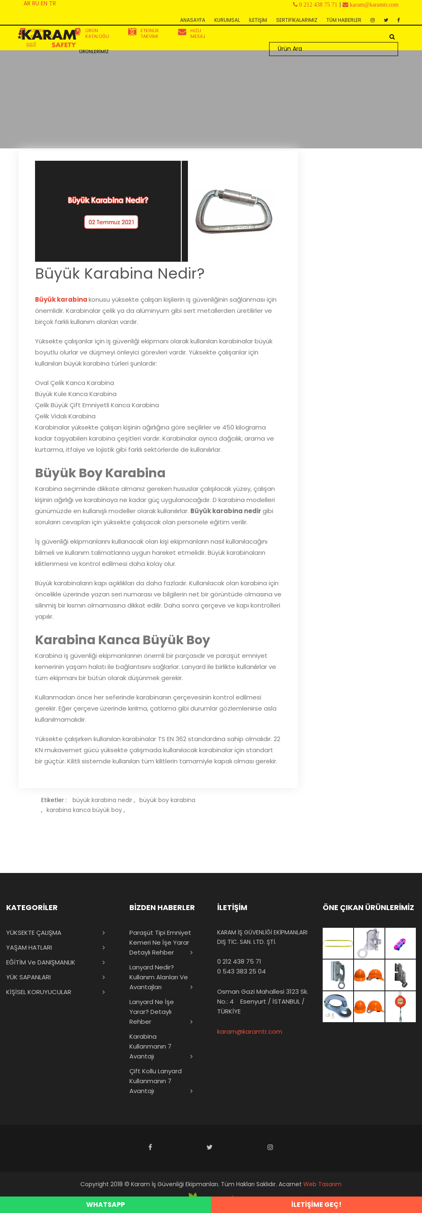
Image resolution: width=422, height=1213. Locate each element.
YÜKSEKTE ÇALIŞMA (33, 932)
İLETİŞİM (258, 19)
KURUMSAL (227, 19)
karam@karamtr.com (249, 1031)
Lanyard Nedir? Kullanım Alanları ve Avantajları (158, 977)
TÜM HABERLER (343, 19)
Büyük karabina (61, 299)
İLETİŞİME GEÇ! (316, 1204)
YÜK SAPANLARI (28, 977)
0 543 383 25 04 (241, 971)
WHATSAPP (105, 1204)
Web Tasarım (322, 1184)
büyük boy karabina (167, 800)
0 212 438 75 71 (239, 961)
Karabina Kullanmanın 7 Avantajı (150, 1046)
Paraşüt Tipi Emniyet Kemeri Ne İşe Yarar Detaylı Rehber (160, 942)
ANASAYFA (192, 19)
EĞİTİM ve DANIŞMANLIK (40, 962)
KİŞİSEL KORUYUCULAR (38, 992)
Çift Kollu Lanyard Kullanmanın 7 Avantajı (155, 1081)
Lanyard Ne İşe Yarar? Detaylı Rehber (151, 1011)
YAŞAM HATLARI (29, 947)
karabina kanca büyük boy (84, 810)
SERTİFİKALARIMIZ (296, 19)
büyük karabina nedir (102, 800)
